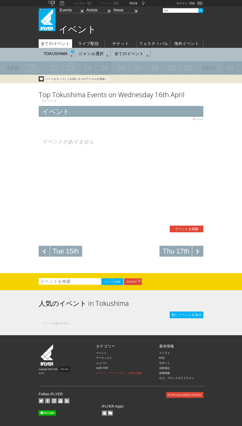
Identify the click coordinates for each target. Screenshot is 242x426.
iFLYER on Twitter (41, 400)
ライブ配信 (88, 43)
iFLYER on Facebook (47, 400)
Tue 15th (66, 251)
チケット (120, 43)
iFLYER (47, 355)
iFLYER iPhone (104, 413)
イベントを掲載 (186, 229)
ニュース (101, 363)
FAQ (162, 358)
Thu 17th (176, 251)
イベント (101, 352)
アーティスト (104, 358)
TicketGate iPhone (110, 413)
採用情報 (164, 373)
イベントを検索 (112, 281)
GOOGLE (132, 281)
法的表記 (164, 368)
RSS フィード (66, 400)
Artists (92, 10)
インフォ (164, 352)
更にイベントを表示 (186, 315)
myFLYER (102, 368)
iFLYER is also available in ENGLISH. (185, 395)
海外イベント (186, 43)
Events (65, 10)
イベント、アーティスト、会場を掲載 (119, 373)
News (118, 10)
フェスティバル (153, 43)
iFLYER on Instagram (54, 400)
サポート (164, 363)
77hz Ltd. (64, 369)
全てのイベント (55, 43)
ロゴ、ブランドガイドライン (176, 378)
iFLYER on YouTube (60, 400)
